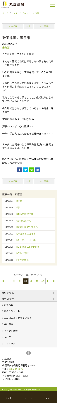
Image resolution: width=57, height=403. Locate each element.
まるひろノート (12, 311)
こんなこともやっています (17, 318)
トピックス (9, 344)
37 (14, 281)
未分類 (6, 47)
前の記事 (13, 26)
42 (42, 281)
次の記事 (44, 26)
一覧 (28, 26)
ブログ (7, 337)
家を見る (8, 305)
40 (31, 281)
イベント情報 (11, 331)
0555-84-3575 (16, 369)
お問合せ (10, 398)
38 (20, 281)
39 (25, 281)
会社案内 (8, 324)
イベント (29, 398)
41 (37, 281)
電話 (48, 398)
